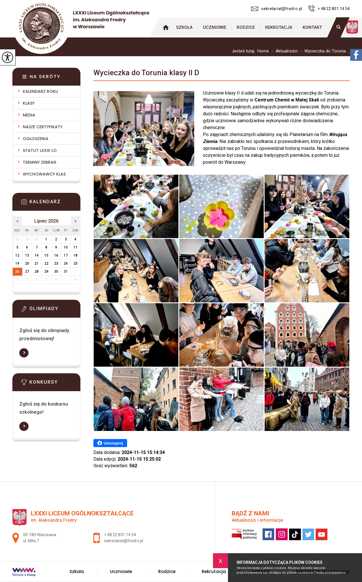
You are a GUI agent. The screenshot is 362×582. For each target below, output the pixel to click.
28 (37, 272)
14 (37, 255)
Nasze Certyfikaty (43, 127)
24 (66, 263)
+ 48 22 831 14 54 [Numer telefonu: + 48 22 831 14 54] (120, 534)
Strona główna (166, 27)
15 (46, 255)
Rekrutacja (278, 27)
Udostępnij (110, 443)
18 (75, 255)
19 (17, 263)
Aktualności (283, 51)
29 (46, 272)
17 (66, 255)
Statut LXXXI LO (40, 150)
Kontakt (312, 27)
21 (37, 263)
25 (75, 263)
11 (75, 247)
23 (56, 263)
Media (29, 115)
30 (56, 272)
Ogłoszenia (35, 139)
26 (17, 272)
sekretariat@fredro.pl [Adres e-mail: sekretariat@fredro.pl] (123, 540)
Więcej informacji (24, 352)
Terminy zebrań (39, 162)
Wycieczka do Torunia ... (324, 51)
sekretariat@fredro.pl (276, 8)
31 (66, 272)
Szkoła (184, 27)
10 (66, 247)
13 (27, 255)
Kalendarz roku (40, 91)
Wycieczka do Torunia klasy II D (146, 72)
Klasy (29, 103)
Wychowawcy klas (44, 174)
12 (17, 255)
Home (263, 51)
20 (27, 263)
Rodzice (246, 27)
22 (46, 263)
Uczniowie (214, 27)
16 (56, 255)
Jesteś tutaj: (244, 51)
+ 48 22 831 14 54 (329, 8)
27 (27, 272)
